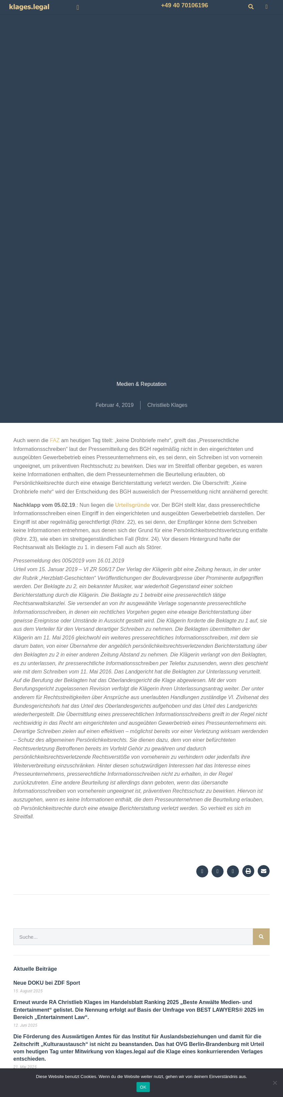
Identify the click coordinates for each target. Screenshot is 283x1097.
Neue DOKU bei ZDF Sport (46, 983)
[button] (78, 7)
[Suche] (261, 936)
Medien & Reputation (141, 384)
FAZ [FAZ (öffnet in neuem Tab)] (54, 440)
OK (143, 1087)
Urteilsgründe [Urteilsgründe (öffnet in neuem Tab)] (133, 505)
